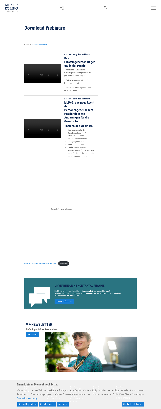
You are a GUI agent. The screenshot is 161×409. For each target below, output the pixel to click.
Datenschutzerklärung (27, 398)
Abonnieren (32, 336)
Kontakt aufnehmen (64, 302)
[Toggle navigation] (153, 7)
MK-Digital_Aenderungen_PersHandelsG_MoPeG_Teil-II (40, 263)
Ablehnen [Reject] (62, 404)
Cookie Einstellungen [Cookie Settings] (133, 404)
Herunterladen (63, 263)
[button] (63, 8)
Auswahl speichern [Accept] (28, 404)
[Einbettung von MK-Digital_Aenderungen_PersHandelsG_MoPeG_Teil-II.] (61, 209)
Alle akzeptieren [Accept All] (47, 404)
